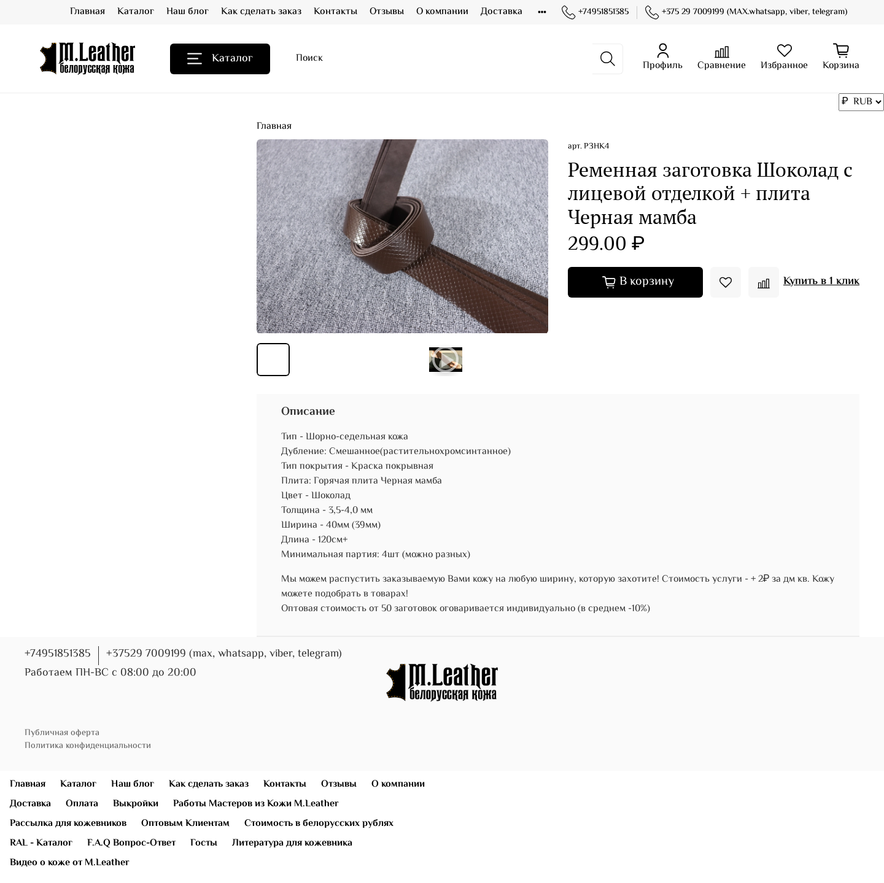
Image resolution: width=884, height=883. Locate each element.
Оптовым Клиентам (185, 823)
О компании (442, 12)
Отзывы (387, 12)
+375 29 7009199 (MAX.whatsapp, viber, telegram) (746, 12)
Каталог (135, 12)
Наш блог (187, 12)
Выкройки (135, 804)
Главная (87, 12)
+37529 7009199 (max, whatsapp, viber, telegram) (224, 654)
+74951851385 (595, 12)
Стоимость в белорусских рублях (319, 823)
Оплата (82, 804)
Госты (203, 843)
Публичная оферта (62, 733)
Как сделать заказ (261, 12)
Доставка (501, 12)
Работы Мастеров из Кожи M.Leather (256, 804)
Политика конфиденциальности (88, 746)
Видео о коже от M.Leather (70, 863)
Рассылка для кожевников (68, 823)
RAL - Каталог (41, 843)
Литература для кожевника (292, 843)
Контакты (335, 12)
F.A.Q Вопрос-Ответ (131, 843)
